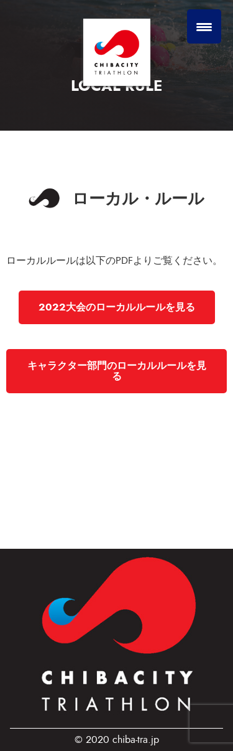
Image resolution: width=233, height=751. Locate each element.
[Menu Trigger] (204, 26)
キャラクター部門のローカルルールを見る (116, 371)
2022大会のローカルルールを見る (117, 307)
